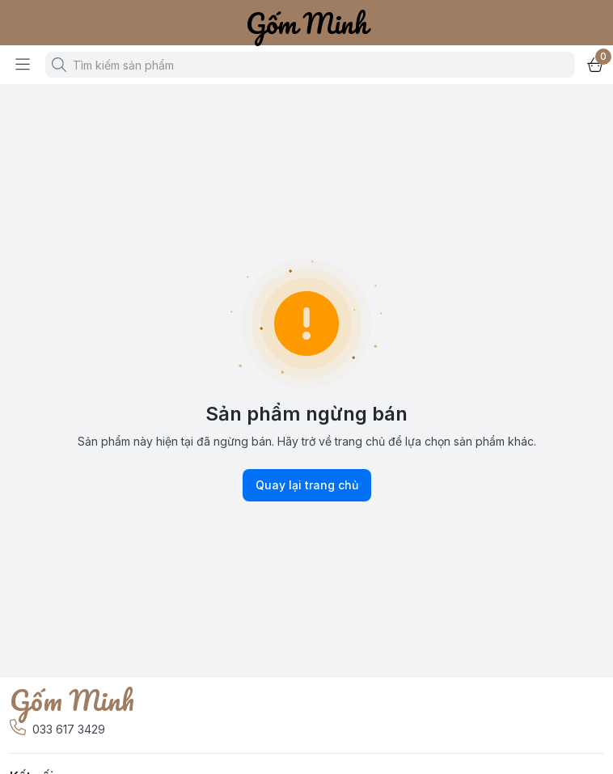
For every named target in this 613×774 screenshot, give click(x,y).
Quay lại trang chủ (307, 485)
